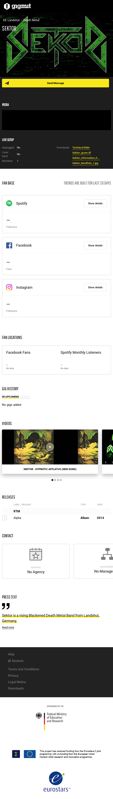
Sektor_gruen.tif (81, 152)
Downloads (16, 688)
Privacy (13, 676)
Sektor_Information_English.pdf (86, 157)
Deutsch (18, 661)
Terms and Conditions (23, 669)
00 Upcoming (11, 396)
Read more (8, 627)
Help (11, 654)
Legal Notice (17, 682)
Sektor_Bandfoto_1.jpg (85, 163)
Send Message (55, 83)
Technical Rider (81, 147)
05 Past (25, 396)
